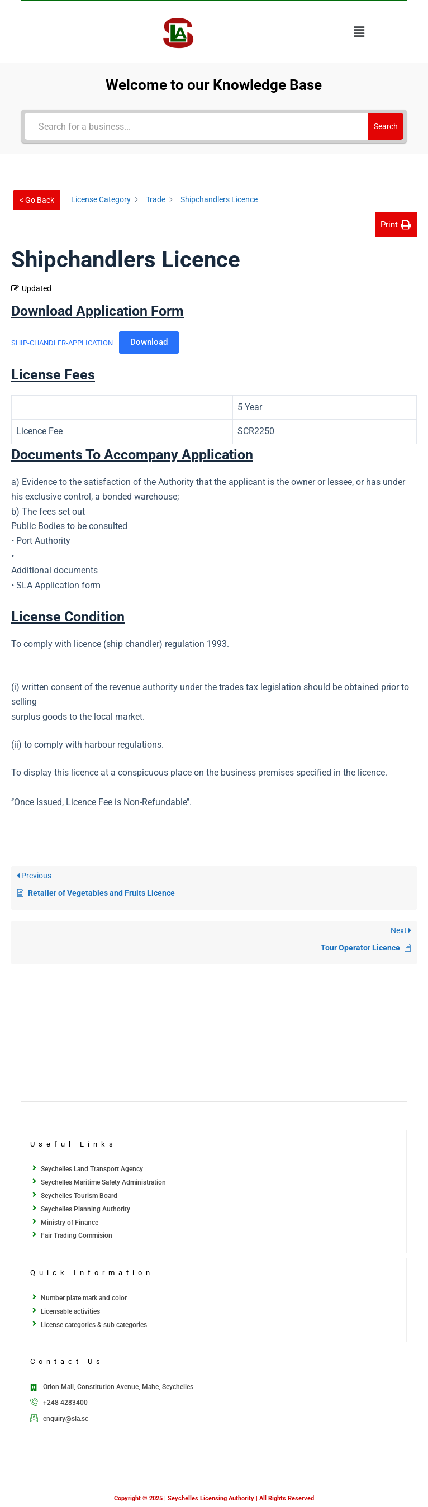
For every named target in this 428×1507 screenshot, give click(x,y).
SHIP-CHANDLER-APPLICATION (62, 342)
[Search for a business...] (196, 126)
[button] (359, 31)
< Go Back (37, 200)
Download (149, 342)
